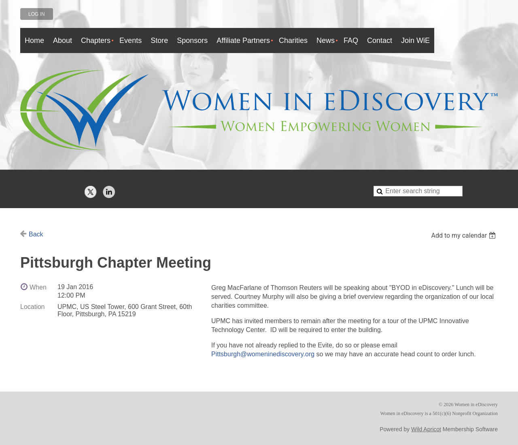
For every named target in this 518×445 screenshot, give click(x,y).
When (38, 287)
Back (36, 234)
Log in (36, 14)
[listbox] (464, 235)
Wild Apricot (426, 429)
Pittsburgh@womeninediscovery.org (262, 354)
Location (32, 306)
